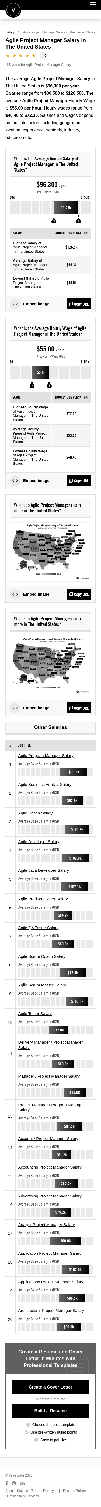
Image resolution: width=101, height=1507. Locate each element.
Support (22, 1491)
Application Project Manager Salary (49, 1253)
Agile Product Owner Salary (43, 899)
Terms (35, 1491)
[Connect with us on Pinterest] (14, 1483)
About (9, 1491)
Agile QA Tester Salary (38, 927)
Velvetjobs (13, 10)
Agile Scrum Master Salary (42, 985)
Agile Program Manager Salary (46, 755)
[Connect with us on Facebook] (6, 1483)
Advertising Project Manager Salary (50, 1196)
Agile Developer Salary (39, 841)
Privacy (48, 1491)
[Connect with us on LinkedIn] (22, 1483)
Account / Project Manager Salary (48, 1138)
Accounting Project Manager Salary (50, 1167)
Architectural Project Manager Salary (51, 1310)
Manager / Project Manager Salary (49, 1076)
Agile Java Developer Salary (43, 870)
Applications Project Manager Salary (50, 1281)
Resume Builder (74, 1491)
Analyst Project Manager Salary (46, 1224)
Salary (10, 32)
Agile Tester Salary (35, 1013)
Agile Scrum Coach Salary (41, 956)
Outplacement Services (22, 1496)
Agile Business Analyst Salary (45, 784)
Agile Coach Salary (35, 813)
